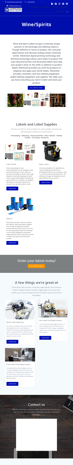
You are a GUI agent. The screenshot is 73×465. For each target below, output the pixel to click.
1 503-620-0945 (30, 2)
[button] (67, 12)
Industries (45, 7)
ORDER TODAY (45, 182)
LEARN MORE (12, 188)
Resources (60, 11)
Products (34, 7)
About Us (63, 7)
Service (55, 7)
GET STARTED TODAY (36, 87)
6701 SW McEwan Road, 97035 (14, 2)
